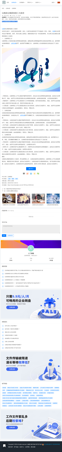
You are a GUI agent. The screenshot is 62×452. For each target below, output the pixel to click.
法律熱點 (7, 270)
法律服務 (22, 2)
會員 (53, 2)
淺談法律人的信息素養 (10, 332)
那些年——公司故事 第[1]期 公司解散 (19, 286)
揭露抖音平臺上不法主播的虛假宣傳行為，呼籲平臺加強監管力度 (26, 270)
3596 (10, 260)
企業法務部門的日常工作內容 (23, 204)
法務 (3, 29)
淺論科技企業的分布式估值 (17, 276)
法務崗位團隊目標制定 (12, 191)
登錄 (4, 235)
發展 (17, 178)
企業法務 (13, 43)
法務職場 (14, 8)
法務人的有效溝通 (9, 341)
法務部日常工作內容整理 (9, 204)
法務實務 (7, 273)
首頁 (8, 2)
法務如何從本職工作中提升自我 (13, 348)
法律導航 (27, 447)
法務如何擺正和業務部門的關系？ (13, 344)
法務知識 (14, 2)
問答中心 (30, 2)
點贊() (31, 168)
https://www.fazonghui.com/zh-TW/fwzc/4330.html (21, 185)
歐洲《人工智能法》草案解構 (17, 279)
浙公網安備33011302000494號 (52, 444)
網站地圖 (33, 447)
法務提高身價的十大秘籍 (11, 335)
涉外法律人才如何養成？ (11, 325)
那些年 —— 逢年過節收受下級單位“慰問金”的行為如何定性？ (25, 283)
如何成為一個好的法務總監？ (12, 329)
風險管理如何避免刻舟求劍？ (13, 188)
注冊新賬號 (10, 235)
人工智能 (31, 253)
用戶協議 (16, 447)
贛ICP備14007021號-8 (36, 444)
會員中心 (22, 447)
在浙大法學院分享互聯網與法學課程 (19, 273)
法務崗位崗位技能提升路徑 (38, 204)
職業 (13, 178)
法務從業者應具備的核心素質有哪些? (53, 204)
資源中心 (38, 2)
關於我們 (10, 447)
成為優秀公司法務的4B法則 (12, 338)
